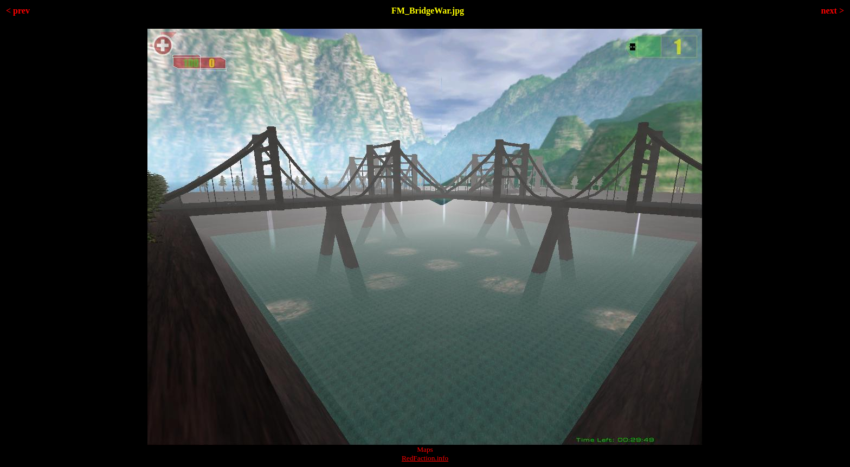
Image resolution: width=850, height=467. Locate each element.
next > (832, 10)
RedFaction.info (425, 458)
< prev (18, 10)
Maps (425, 449)
